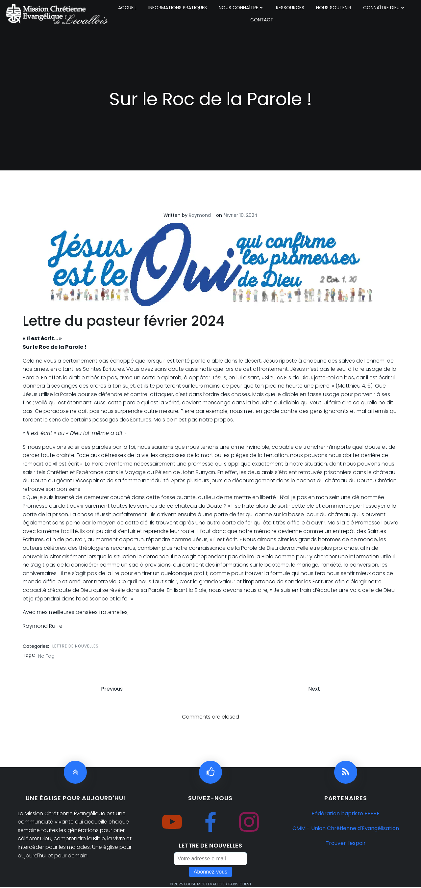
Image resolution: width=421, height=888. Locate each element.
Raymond (200, 215)
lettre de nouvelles (75, 646)
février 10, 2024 (240, 215)
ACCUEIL (127, 7)
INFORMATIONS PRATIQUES (177, 7)
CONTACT (261, 19)
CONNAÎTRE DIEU (384, 7)
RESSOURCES (290, 7)
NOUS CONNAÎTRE (241, 7)
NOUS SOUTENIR (333, 7)
